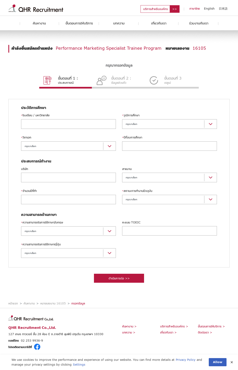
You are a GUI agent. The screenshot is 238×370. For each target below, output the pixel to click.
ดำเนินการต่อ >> (119, 278)
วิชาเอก (26, 137)
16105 (199, 48)
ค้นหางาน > (129, 326)
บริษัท (24, 169)
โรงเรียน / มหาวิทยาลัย (35, 115)
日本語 (223, 8)
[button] (169, 124)
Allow (217, 362)
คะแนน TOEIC (131, 222)
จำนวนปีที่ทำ (29, 191)
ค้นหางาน (39, 23)
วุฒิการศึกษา (130, 115)
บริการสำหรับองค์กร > (174, 326)
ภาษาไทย (194, 8)
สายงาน (127, 169)
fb (37, 347)
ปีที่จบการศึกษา (132, 137)
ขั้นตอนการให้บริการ (79, 23)
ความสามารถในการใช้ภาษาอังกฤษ (42, 222)
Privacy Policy (185, 359)
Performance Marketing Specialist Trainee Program (108, 48)
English (209, 8)
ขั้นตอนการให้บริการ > (211, 326)
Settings (79, 364)
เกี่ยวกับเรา (158, 23)
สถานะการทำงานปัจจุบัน (137, 191)
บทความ (119, 23)
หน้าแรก (13, 303)
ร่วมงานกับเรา (198, 23)
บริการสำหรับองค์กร (155, 9)
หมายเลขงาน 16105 (53, 303)
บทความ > (128, 332)
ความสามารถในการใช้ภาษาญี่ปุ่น (41, 244)
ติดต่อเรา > (205, 332)
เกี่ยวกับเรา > (168, 332)
